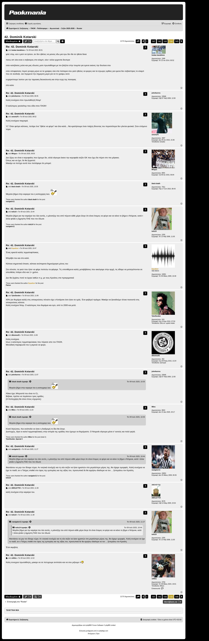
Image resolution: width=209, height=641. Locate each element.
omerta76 (155, 135)
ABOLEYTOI (156, 498)
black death (156, 183)
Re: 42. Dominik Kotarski (22, 46)
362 (163, 359)
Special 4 (19, 439)
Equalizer (155, 269)
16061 (164, 274)
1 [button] (146, 41)
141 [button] (153, 41)
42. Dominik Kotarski (20, 37)
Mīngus (154, 169)
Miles (154, 407)
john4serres (156, 93)
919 (163, 319)
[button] (138, 41)
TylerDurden (156, 316)
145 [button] (176, 41)
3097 (163, 138)
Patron (8, 285)
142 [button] (159, 41)
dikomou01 (156, 355)
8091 (163, 173)
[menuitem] (33, 23)
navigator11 (10, 201)
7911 (163, 187)
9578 (163, 501)
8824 (163, 410)
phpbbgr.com (103, 631)
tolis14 (154, 231)
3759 (163, 582)
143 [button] (165, 41)
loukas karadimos (158, 55)
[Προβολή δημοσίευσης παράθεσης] (30, 381)
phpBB (88, 625)
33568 (164, 96)
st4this (154, 579)
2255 (163, 235)
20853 (164, 473)
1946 (163, 58)
